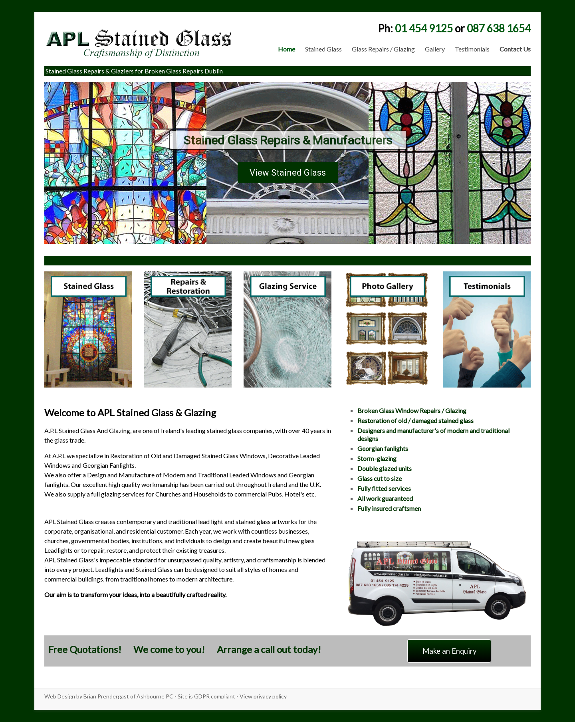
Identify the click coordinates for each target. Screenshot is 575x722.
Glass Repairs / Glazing (383, 49)
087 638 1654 (499, 28)
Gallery (435, 49)
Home (286, 49)
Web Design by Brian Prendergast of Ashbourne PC (108, 696)
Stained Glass (323, 49)
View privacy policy (263, 696)
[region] (287, 163)
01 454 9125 (424, 28)
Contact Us (515, 49)
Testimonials (472, 49)
